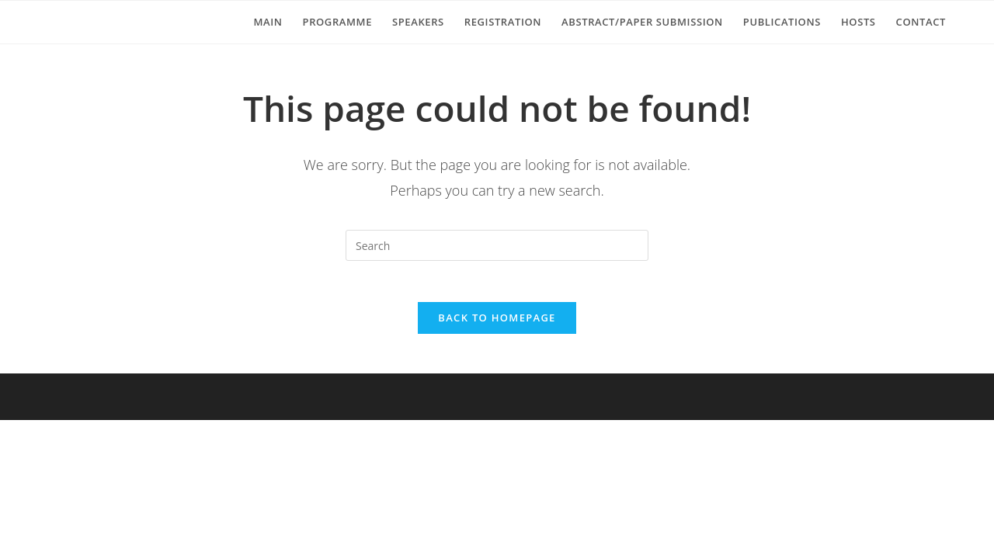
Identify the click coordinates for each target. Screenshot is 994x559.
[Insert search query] (497, 245)
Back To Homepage (496, 324)
